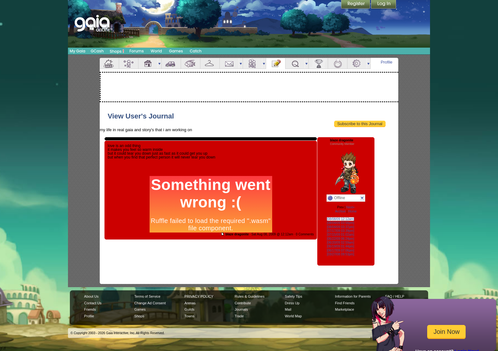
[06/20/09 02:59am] (340, 242)
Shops (117, 51)
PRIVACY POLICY (199, 296)
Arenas (190, 303)
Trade (239, 316)
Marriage (337, 63)
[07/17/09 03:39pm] (340, 231)
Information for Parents (353, 296)
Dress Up (292, 303)
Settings (357, 63)
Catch (196, 51)
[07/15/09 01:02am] (340, 234)
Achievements (318, 63)
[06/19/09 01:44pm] (340, 246)
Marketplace (344, 309)
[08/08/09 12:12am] (340, 219)
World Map (293, 316)
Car (171, 63)
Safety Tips (293, 296)
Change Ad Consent (150, 303)
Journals (241, 309)
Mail (229, 63)
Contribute (243, 303)
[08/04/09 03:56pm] (340, 223)
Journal (275, 63)
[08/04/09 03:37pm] (340, 227)
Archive (340, 211)
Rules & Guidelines (250, 296)
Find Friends (344, 303)
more (159, 63)
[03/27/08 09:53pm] (340, 254)
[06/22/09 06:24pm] (340, 238)
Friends (252, 63)
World (156, 51)
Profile (387, 62)
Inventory (209, 63)
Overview (109, 63)
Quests (295, 63)
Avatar (128, 63)
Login (383, 5)
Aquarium (190, 63)
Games (176, 51)
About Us (91, 296)
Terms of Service (147, 296)
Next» (350, 207)
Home (352, 211)
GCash (97, 51)
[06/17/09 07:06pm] (340, 250)
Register (356, 5)
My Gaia (77, 51)
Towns (189, 316)
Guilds (189, 309)
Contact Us (93, 303)
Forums (136, 51)
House (148, 63)
